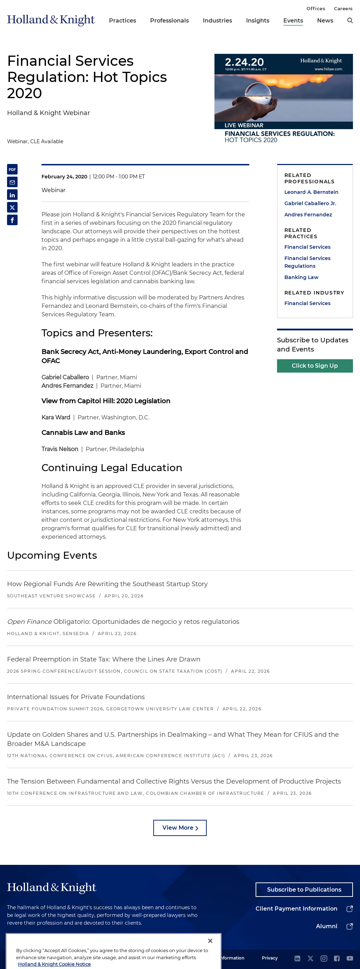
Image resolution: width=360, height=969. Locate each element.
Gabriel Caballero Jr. (310, 203)
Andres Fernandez (308, 214)
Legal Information (225, 958)
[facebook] (337, 959)
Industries (217, 20)
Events (293, 20)
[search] (350, 20)
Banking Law (301, 277)
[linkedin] (297, 959)
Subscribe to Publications (304, 889)
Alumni (327, 926)
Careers (343, 8)
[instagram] (324, 959)
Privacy (270, 958)
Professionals (169, 20)
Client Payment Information (297, 908)
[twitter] (310, 959)
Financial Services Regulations (307, 262)
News (325, 20)
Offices (316, 8)
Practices (122, 20)
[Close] (210, 957)
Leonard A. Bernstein (311, 192)
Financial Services (307, 247)
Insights (257, 20)
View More (177, 827)
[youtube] (350, 959)
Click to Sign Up (315, 365)
